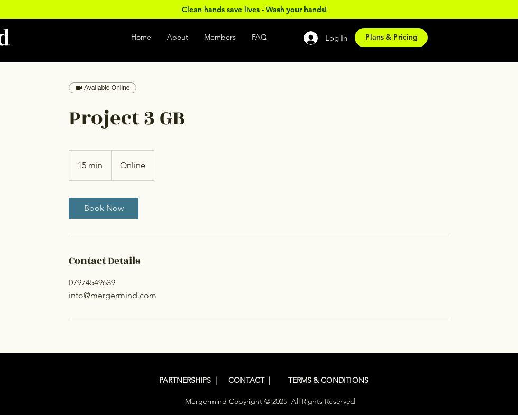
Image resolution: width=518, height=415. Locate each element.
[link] (103, 208)
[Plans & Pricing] (391, 37)
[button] (282, 37)
